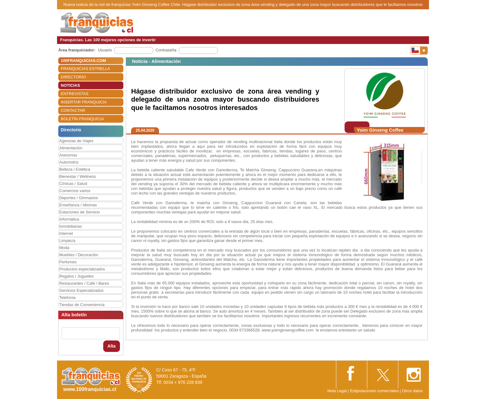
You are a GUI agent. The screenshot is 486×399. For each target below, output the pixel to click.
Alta (112, 346)
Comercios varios (74, 190)
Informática (69, 219)
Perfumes (68, 262)
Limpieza (67, 240)
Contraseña (166, 50)
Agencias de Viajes (76, 140)
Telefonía (67, 297)
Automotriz (68, 162)
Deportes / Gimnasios (78, 197)
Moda (64, 247)
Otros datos (412, 390)
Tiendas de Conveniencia (81, 304)
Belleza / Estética (74, 169)
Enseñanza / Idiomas (78, 205)
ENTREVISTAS (74, 93)
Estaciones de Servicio (79, 212)
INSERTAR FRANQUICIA (84, 102)
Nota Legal (337, 390)
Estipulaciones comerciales (375, 390)
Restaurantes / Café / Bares (84, 283)
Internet (66, 233)
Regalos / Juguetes (76, 276)
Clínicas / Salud (73, 183)
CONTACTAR (73, 110)
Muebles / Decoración (78, 254)
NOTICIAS (70, 85)
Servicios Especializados (81, 290)
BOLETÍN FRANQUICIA (82, 118)
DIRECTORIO (73, 77)
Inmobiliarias (70, 226)
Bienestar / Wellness (77, 176)
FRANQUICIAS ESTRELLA (85, 68)
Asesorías (68, 155)
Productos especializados (82, 269)
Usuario (105, 50)
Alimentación (70, 148)
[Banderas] (419, 50)
